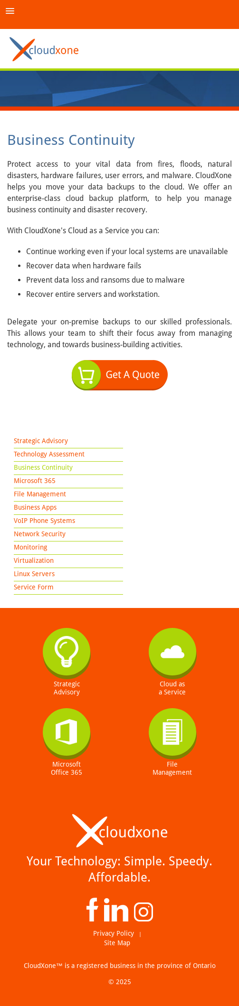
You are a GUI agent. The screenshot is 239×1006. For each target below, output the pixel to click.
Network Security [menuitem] (40, 534)
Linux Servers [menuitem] (34, 574)
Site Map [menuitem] (117, 943)
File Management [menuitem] (40, 494)
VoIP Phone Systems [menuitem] (44, 520)
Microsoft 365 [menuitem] (35, 480)
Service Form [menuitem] (34, 587)
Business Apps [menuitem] (35, 507)
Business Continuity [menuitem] (43, 467)
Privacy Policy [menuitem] (113, 933)
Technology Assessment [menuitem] (49, 454)
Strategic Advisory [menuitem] (41, 441)
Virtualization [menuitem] (34, 560)
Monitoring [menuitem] (30, 547)
